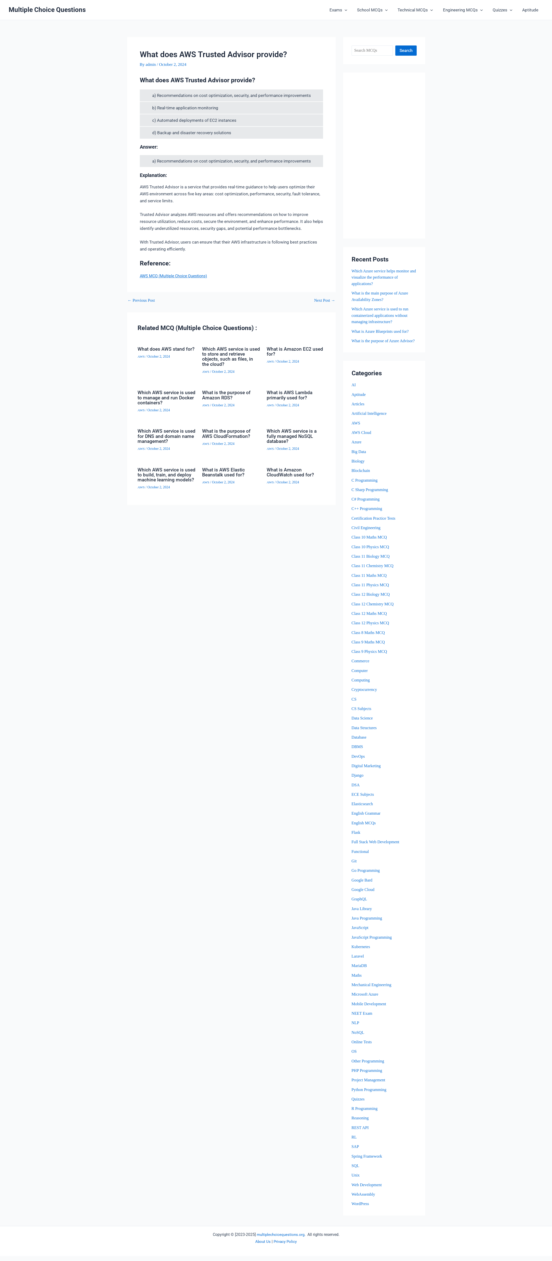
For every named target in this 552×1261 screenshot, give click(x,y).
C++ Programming (367, 514)
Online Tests (362, 1047)
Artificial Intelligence (370, 419)
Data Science (363, 723)
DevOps (359, 761)
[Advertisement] (384, 155)
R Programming (365, 1113)
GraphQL (360, 904)
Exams (346, 10)
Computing (361, 685)
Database (359, 743)
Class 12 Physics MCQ (371, 629)
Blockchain (361, 476)
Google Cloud (363, 895)
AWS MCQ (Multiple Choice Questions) (176, 275)
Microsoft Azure (365, 999)
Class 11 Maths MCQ (370, 581)
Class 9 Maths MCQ (369, 647)
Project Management (369, 1085)
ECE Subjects (363, 800)
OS (354, 1056)
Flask (356, 838)
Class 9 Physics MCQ (370, 657)
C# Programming (366, 505)
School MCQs (379, 10)
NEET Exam (362, 1018)
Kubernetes (361, 952)
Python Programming (370, 1094)
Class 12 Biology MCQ (371, 600)
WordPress (361, 1208)
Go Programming (366, 876)
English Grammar (367, 819)
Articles (358, 410)
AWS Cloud (362, 438)
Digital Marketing (367, 771)
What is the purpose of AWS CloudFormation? (227, 433)
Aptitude (531, 9)
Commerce (361, 667)
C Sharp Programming (371, 495)
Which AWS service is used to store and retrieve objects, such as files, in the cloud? (230, 356)
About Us (262, 1246)
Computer (360, 676)
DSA (356, 790)
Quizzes (505, 10)
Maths (357, 980)
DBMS (358, 752)
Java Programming (367, 923)
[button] (352, 10)
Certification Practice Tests (374, 524)
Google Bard (362, 885)
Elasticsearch (363, 809)
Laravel (358, 961)
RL (354, 1142)
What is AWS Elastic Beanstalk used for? (224, 471)
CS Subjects (362, 714)
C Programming (365, 486)
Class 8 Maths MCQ (369, 638)
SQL (356, 1170)
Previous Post (142, 300)
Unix (356, 1180)
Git (354, 866)
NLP (356, 1028)
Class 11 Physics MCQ (371, 590)
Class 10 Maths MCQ (370, 543)
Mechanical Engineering (372, 990)
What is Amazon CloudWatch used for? (291, 471)
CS (354, 705)
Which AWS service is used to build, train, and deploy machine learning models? (164, 476)
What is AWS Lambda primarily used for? (290, 394)
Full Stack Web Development (376, 847)
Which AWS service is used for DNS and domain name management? (166, 436)
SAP (355, 1151)
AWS (141, 361)
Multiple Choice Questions (47, 9)
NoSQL (358, 1037)
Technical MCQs (420, 10)
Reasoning (360, 1123)
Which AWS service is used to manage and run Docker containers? (164, 397)
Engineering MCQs (466, 10)
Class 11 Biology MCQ (371, 562)
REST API (360, 1132)
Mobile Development (370, 1009)
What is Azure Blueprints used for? (381, 331)
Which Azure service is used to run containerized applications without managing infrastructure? (381, 315)
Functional (361, 857)
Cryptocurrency (365, 695)
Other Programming (368, 1066)
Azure (357, 448)
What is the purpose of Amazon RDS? (227, 394)
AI (354, 391)
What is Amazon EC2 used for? (296, 351)
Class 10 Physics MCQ (371, 552)
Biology (358, 467)
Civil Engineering (367, 533)
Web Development (367, 1189)
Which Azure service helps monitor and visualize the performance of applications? (381, 277)
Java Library (362, 914)
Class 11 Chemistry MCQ (373, 571)
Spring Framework (367, 1161)
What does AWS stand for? (162, 351)
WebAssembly (364, 1199)
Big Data (359, 457)
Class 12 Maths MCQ (370, 619)
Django (358, 781)
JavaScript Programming (373, 942)
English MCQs (364, 828)
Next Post (324, 300)
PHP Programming (367, 1075)
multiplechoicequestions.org (280, 1239)
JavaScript (360, 933)
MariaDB (360, 971)
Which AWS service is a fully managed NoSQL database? (292, 436)
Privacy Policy (285, 1246)
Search (406, 50)
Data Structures (365, 733)
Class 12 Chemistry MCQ (373, 609)
